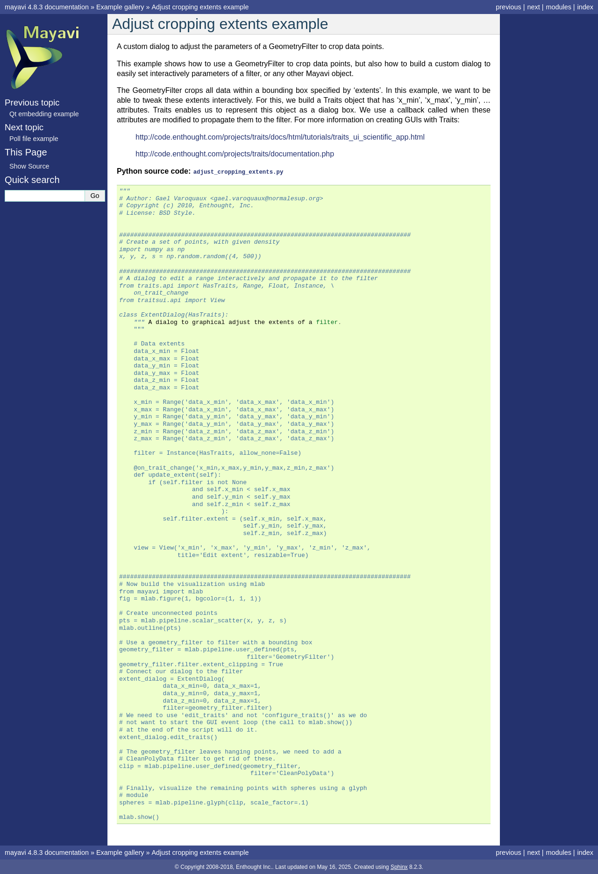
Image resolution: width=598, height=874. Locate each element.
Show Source (29, 166)
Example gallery (120, 7)
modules (558, 7)
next (533, 7)
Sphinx (399, 866)
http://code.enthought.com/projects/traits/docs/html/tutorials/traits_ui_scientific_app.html (280, 137)
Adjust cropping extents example (200, 7)
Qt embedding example (44, 114)
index (585, 7)
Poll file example (33, 138)
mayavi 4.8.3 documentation (47, 7)
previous (508, 7)
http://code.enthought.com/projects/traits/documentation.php (234, 154)
